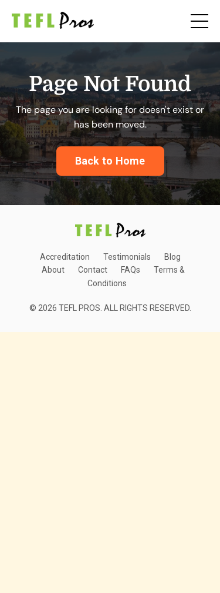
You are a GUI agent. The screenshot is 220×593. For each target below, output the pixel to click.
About (53, 269)
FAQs (130, 269)
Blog (172, 257)
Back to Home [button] (110, 161)
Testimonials (127, 257)
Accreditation (65, 257)
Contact (92, 269)
